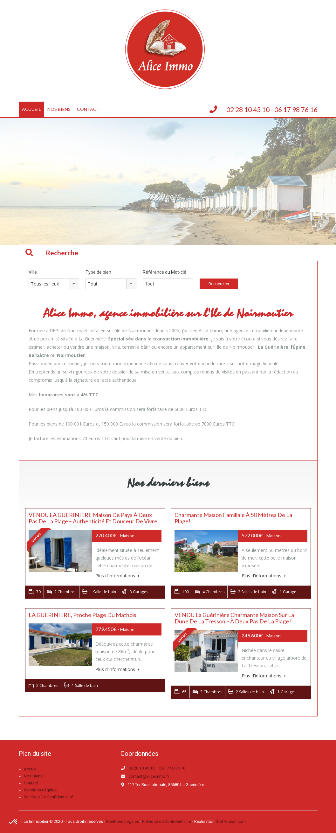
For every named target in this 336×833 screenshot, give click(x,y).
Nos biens (59, 109)
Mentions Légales (122, 821)
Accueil (31, 109)
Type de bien (98, 272)
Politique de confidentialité (48, 797)
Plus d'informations (117, 576)
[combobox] (54, 284)
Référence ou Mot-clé (164, 272)
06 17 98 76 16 (172, 768)
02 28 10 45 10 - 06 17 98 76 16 (272, 109)
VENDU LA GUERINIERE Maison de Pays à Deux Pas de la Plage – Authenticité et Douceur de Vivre (93, 518)
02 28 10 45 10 (141, 768)
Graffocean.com (231, 821)
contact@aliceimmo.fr (148, 776)
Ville (33, 272)
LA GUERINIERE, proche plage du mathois (82, 614)
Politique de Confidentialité (166, 821)
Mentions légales (40, 790)
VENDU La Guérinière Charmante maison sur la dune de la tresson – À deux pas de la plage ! (234, 618)
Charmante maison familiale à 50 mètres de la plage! (233, 518)
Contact (88, 109)
